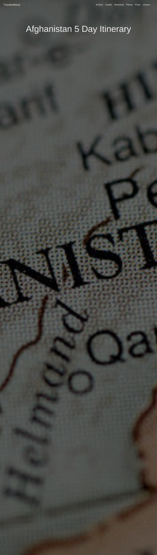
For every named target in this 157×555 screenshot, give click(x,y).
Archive (99, 4)
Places (129, 4)
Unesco (146, 4)
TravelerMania (11, 4)
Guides (108, 4)
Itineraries (119, 4)
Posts (137, 4)
